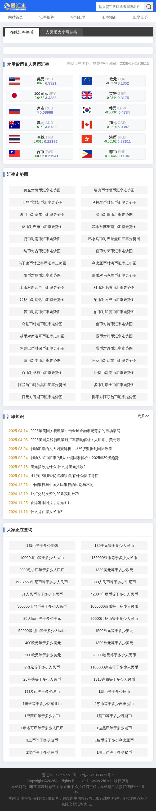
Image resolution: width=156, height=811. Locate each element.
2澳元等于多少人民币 (42, 667)
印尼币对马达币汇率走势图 (42, 299)
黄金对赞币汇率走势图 (42, 190)
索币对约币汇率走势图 (114, 336)
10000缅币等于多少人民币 (42, 558)
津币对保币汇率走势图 (114, 214)
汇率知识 (109, 17)
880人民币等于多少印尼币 (114, 582)
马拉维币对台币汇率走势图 (114, 202)
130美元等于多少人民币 (114, 545)
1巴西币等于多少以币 (42, 716)
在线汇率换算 (22, 32)
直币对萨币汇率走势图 (114, 251)
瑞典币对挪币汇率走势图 (114, 190)
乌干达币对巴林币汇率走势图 (42, 263)
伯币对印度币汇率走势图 (114, 312)
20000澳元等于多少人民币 (114, 655)
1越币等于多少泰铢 (42, 545)
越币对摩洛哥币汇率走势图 (42, 336)
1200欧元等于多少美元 (42, 655)
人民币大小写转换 (61, 32)
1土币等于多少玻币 (42, 740)
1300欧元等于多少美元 (114, 643)
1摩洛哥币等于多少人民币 (42, 728)
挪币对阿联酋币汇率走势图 (114, 397)
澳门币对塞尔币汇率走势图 (42, 214)
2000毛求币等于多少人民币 (42, 570)
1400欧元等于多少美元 (42, 643)
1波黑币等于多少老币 (114, 728)
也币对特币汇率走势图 (114, 324)
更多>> (143, 416)
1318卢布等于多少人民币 (114, 679)
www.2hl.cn (101, 781)
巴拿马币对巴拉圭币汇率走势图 (114, 239)
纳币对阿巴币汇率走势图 (114, 299)
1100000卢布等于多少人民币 (114, 667)
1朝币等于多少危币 (114, 691)
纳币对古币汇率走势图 (42, 251)
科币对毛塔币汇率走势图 (114, 287)
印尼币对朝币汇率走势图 (42, 202)
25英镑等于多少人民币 (42, 679)
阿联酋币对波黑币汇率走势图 (42, 385)
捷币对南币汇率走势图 (42, 239)
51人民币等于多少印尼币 (42, 594)
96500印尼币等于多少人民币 (114, 618)
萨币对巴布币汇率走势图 (42, 226)
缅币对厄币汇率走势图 (42, 275)
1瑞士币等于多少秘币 (114, 752)
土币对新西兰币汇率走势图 (42, 287)
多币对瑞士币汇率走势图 (114, 385)
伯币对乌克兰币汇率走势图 (114, 275)
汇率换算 (46, 17)
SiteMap (63, 775)
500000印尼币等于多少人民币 (42, 606)
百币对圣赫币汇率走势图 (42, 372)
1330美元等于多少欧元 (114, 570)
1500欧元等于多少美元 (114, 631)
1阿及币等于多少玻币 (42, 691)
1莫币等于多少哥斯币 (114, 716)
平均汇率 (77, 17)
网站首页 (15, 17)
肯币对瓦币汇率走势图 (42, 312)
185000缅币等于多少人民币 (114, 558)
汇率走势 (140, 17)
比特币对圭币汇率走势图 (114, 372)
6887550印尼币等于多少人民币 (42, 582)
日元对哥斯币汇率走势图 (42, 397)
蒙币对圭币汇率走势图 (42, 360)
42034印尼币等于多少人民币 (114, 594)
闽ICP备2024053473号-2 (93, 775)
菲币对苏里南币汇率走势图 (114, 226)
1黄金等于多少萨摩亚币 (42, 704)
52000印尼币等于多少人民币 (42, 631)
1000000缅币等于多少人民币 (114, 606)
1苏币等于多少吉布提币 (114, 704)
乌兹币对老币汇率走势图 (42, 324)
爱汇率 (47, 775)
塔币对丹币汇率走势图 (114, 348)
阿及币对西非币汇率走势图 (114, 360)
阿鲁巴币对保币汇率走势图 (42, 348)
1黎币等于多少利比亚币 (114, 740)
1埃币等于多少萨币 (42, 752)
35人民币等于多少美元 (42, 618)
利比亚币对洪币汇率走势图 (114, 263)
